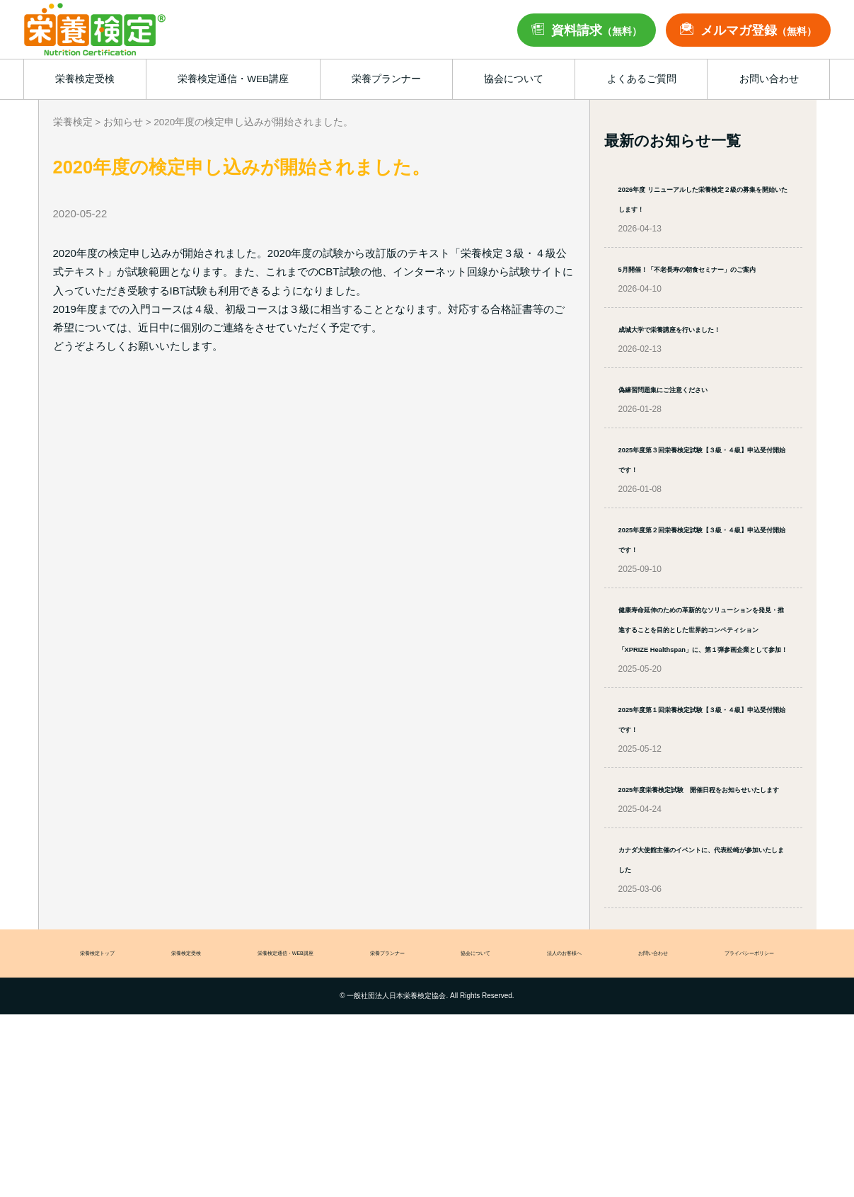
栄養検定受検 (174, 1133)
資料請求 (596, 30)
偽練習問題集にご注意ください (697, 448)
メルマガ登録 (758, 30)
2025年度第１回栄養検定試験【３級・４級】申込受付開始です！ (697, 867)
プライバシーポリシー (754, 1133)
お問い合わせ (654, 1133)
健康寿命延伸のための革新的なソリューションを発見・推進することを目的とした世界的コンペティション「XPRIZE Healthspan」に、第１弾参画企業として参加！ (703, 747)
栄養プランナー (390, 1133)
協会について (478, 1133)
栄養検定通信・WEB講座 (280, 1133)
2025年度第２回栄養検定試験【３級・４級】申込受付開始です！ (697, 627)
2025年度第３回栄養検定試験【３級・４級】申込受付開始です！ (697, 528)
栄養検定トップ (86, 1133)
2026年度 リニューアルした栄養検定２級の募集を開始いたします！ (700, 208)
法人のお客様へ (566, 1133)
